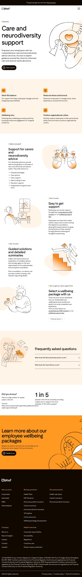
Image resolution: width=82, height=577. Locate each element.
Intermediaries (7, 506)
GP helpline (28, 513)
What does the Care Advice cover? (57, 365)
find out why (51, 3)
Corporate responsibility (32, 532)
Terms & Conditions (73, 574)
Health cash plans (56, 494)
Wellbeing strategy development (35, 521)
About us (5, 532)
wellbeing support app (56, 313)
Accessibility (28, 536)
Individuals (5, 498)
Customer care (29, 543)
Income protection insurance (34, 509)
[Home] (41, 480)
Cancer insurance (30, 506)
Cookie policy (59, 574)
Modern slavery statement (33, 547)
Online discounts (30, 517)
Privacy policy (47, 574)
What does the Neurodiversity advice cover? (57, 358)
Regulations (28, 540)
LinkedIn (4, 547)
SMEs (3, 502)
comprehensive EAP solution (59, 311)
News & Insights (7, 536)
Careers (4, 540)
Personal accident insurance (33, 502)
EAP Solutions (29, 498)
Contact (4, 543)
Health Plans (28, 494)
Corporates (6, 494)
